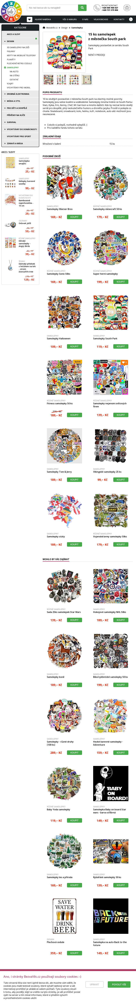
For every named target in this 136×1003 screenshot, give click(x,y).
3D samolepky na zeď (18, 47)
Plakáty (11, 59)
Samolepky (13, 67)
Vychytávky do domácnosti (22, 129)
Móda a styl (13, 101)
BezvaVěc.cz (52, 27)
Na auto (14, 71)
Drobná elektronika (18, 94)
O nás (85, 19)
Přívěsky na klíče (16, 115)
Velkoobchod (101, 19)
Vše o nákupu (70, 19)
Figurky (11, 51)
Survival (11, 122)
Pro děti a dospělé (17, 108)
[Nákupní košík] (127, 7)
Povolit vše (119, 990)
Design (10, 41)
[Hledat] (82, 8)
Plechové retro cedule (19, 63)
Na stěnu (14, 75)
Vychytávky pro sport (19, 136)
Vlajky (10, 83)
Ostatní (14, 79)
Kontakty (119, 19)
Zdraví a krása (15, 143)
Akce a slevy (13, 34)
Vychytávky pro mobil (18, 87)
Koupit (74, 216)
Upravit (94, 990)
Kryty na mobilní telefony (21, 55)
